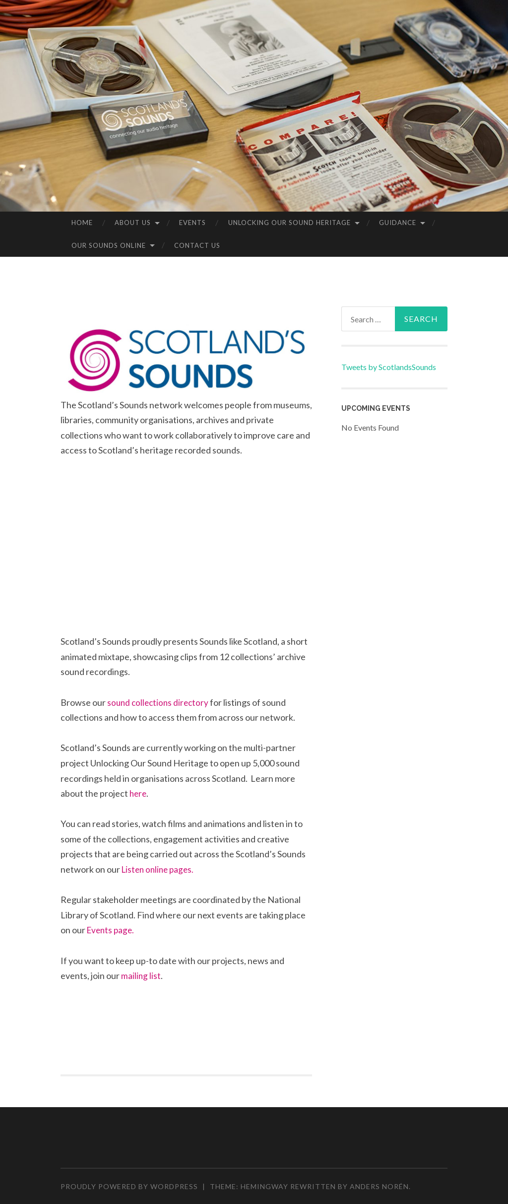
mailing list (141, 975)
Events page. (112, 929)
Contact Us (197, 245)
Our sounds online (108, 245)
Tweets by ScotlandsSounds (388, 367)
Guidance (397, 222)
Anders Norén (379, 1186)
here (138, 793)
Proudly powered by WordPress (129, 1186)
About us (133, 222)
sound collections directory (159, 702)
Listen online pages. (160, 869)
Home (82, 222)
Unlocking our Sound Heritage (289, 222)
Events (192, 222)
